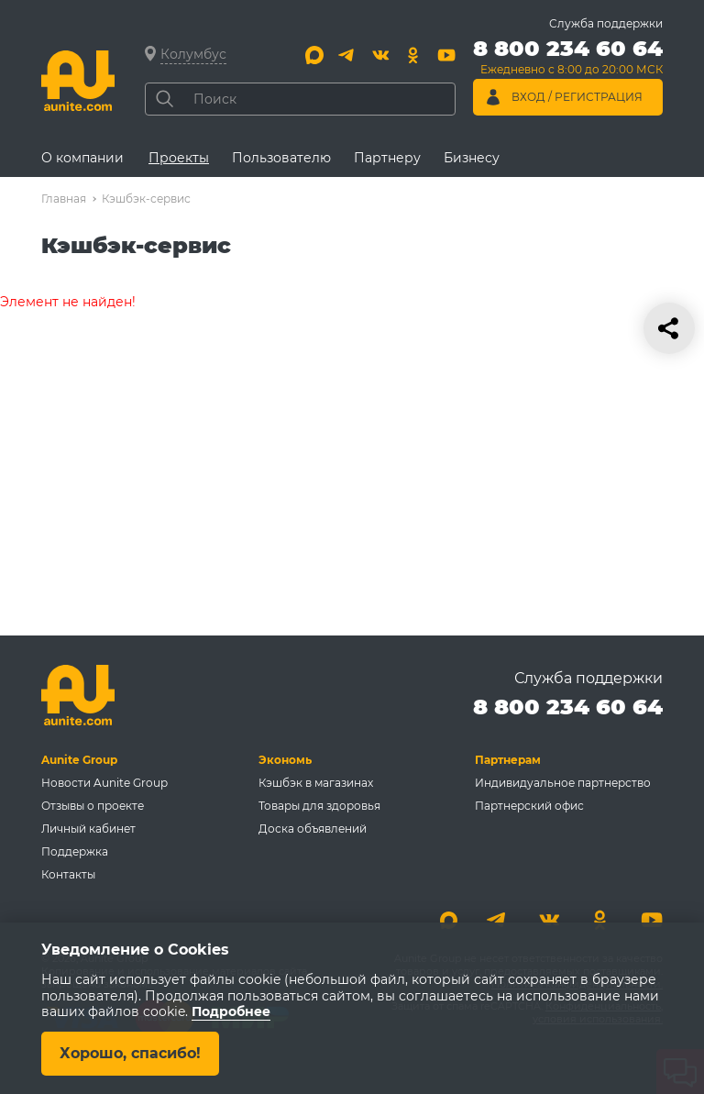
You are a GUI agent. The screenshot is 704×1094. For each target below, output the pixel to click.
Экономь (285, 760)
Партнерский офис (529, 805)
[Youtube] (446, 55)
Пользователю (281, 157)
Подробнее (231, 1012)
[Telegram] (347, 55)
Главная (63, 198)
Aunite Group (79, 760)
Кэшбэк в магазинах (315, 783)
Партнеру (387, 157)
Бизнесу (472, 157)
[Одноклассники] (413, 55)
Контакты (68, 874)
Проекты (178, 157)
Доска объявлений (312, 828)
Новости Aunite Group (104, 783)
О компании (82, 157)
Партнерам (508, 760)
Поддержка (74, 851)
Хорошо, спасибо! (130, 1053)
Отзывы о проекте (92, 805)
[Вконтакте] (380, 55)
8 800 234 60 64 (568, 706)
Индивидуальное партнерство (563, 783)
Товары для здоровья (319, 805)
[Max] (314, 55)
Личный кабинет (88, 828)
